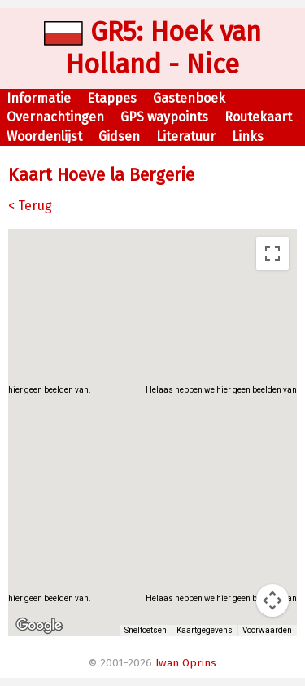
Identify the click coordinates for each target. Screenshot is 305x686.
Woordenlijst (44, 136)
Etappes (112, 98)
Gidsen (119, 136)
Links (248, 136)
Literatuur (186, 136)
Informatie (39, 98)
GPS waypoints (164, 117)
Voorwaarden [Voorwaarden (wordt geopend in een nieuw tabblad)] (268, 631)
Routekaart (258, 117)
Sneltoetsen (148, 631)
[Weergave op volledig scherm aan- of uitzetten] (272, 253)
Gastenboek (189, 98)
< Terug (30, 205)
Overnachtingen (55, 117)
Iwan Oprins (185, 663)
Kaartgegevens (207, 631)
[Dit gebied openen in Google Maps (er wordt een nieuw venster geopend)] (39, 625)
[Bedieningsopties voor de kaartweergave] (272, 600)
